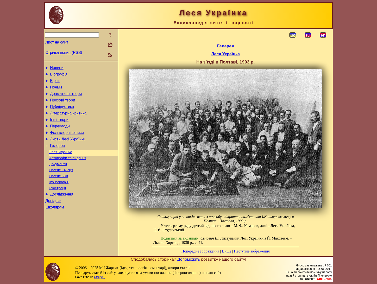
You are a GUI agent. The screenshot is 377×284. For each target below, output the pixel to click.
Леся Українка (60, 162)
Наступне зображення (252, 251)
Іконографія (59, 196)
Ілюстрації (57, 202)
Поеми (56, 90)
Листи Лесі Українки (67, 148)
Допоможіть (188, 259)
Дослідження (61, 209)
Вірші (55, 83)
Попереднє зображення (200, 251)
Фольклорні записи (67, 141)
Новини (56, 68)
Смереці (99, 277)
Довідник (53, 217)
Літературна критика (68, 119)
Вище (226, 251)
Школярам (54, 224)
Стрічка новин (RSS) (63, 52)
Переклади (60, 133)
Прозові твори (62, 104)
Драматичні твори (66, 97)
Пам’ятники (58, 189)
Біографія (58, 76)
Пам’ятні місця (61, 182)
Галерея (57, 155)
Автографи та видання (67, 169)
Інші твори (59, 126)
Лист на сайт (56, 42)
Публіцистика (62, 112)
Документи (58, 175)
